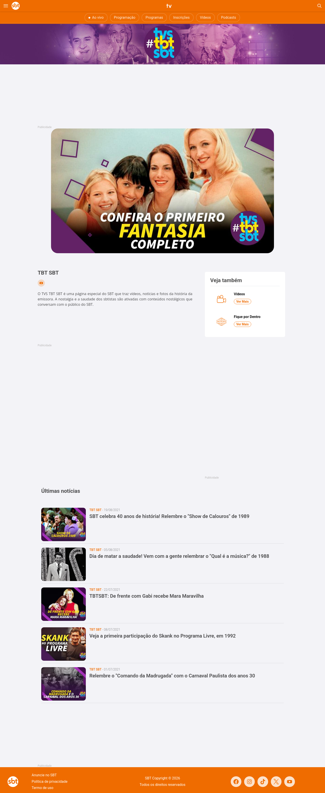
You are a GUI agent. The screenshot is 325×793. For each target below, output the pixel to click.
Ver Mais (242, 301)
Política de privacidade (50, 781)
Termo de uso (42, 788)
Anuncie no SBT (44, 775)
